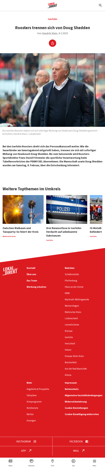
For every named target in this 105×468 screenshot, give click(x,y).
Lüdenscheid (71, 320)
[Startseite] (52, 7)
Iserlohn (52, 19)
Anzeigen (31, 422)
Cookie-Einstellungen (76, 410)
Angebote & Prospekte (38, 391)
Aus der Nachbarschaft (76, 371)
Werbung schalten (36, 289)
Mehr (29, 385)
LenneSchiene (72, 327)
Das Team (32, 283)
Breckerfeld (71, 364)
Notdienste (32, 410)
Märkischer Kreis (73, 314)
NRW (67, 295)
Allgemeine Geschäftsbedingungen (83, 397)
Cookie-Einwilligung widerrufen (82, 416)
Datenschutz (72, 391)
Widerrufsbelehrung (76, 404)
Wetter (30, 416)
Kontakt (31, 270)
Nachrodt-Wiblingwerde (77, 301)
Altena (68, 377)
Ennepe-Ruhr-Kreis (74, 358)
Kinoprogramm (34, 404)
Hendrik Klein (49, 33)
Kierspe (68, 333)
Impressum (71, 385)
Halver (68, 352)
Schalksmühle (72, 276)
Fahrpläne (32, 397)
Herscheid (70, 345)
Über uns (31, 276)
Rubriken (70, 270)
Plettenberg (71, 283)
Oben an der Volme (74, 289)
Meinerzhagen (72, 308)
